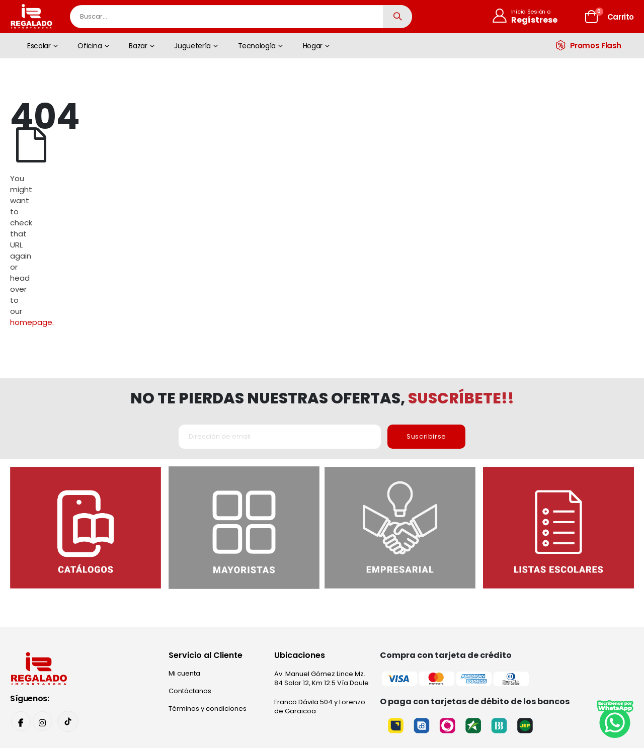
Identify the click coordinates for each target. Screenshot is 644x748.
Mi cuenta (184, 569)
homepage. (435, 154)
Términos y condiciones (208, 604)
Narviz (448, 693)
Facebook (21, 618)
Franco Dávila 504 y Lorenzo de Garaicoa (319, 602)
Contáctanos (190, 587)
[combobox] (241, 16)
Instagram (43, 618)
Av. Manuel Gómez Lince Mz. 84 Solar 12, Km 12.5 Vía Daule (321, 574)
